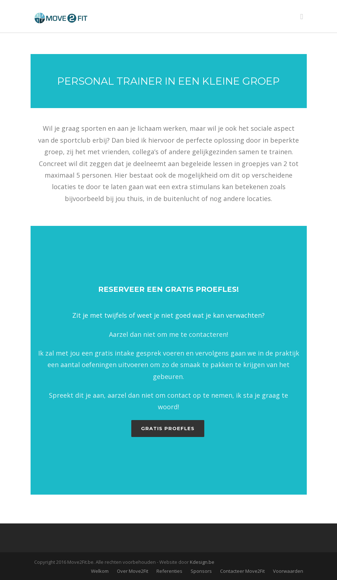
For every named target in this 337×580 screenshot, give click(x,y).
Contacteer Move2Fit (242, 571)
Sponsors (201, 571)
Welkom (100, 571)
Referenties (169, 571)
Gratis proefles (168, 428)
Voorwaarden (288, 571)
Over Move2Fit (132, 571)
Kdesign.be (202, 562)
